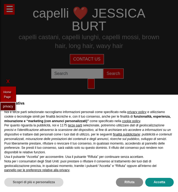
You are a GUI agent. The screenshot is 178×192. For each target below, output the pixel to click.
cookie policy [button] (131, 121)
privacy (8, 106)
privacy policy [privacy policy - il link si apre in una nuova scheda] (137, 112)
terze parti (75, 125)
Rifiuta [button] (129, 182)
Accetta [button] (159, 182)
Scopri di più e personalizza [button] (34, 182)
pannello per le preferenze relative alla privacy (37, 170)
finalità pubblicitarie (126, 134)
